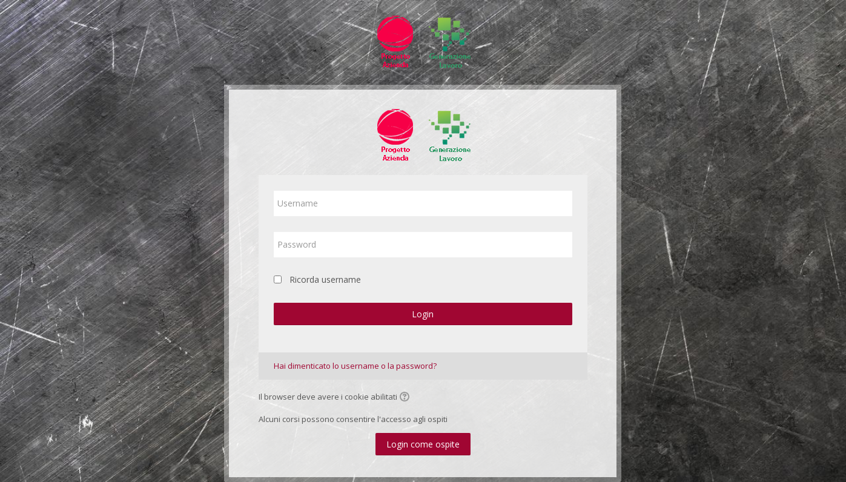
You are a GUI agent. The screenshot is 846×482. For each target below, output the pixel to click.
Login (423, 314)
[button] (406, 397)
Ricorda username (325, 279)
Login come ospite (423, 444)
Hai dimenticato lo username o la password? (355, 365)
